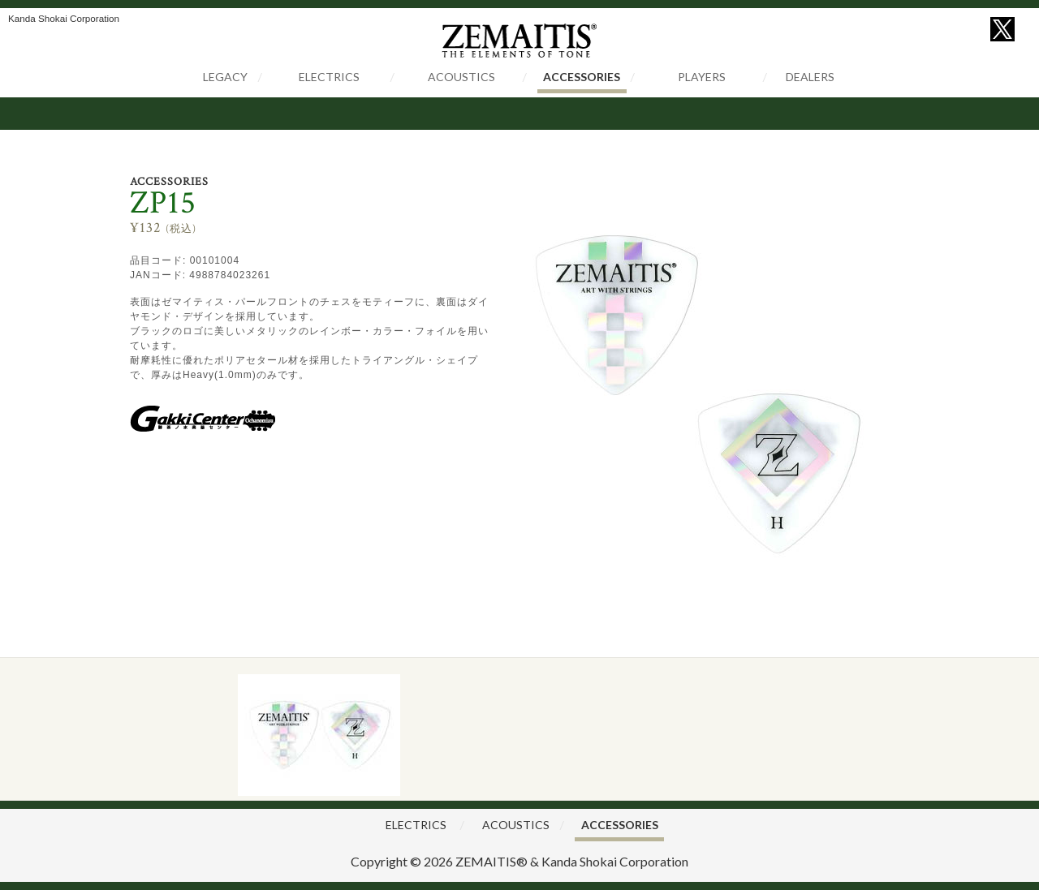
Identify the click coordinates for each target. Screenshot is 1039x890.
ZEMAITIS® (491, 861)
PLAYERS (702, 77)
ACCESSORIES (581, 77)
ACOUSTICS (461, 77)
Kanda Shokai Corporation (614, 861)
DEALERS (810, 77)
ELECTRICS (329, 77)
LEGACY (225, 77)
